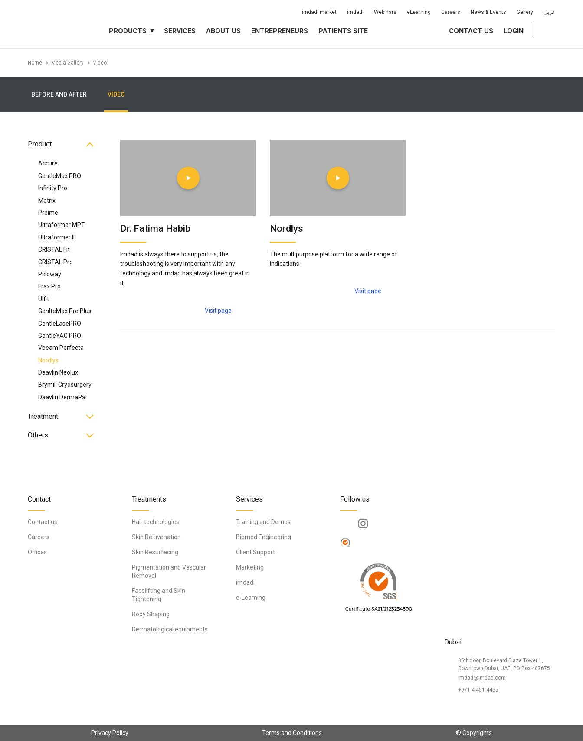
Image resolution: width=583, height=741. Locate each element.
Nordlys (48, 360)
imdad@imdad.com (482, 678)
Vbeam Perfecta (61, 347)
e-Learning (250, 597)
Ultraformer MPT (61, 224)
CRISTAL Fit (54, 249)
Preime (48, 212)
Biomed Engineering (263, 537)
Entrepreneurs (279, 31)
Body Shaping (151, 614)
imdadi (355, 12)
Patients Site (343, 31)
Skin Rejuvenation (156, 537)
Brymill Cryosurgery (65, 384)
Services (180, 31)
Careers (450, 12)
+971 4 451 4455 (478, 690)
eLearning (419, 12)
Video (100, 63)
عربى (549, 12)
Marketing (250, 567)
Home (35, 63)
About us (223, 31)
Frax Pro (49, 286)
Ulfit (43, 298)
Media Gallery (67, 63)
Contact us (471, 31)
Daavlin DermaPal (62, 397)
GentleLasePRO (59, 323)
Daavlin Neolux (58, 372)
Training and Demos (263, 521)
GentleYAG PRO (59, 335)
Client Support (255, 552)
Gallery (525, 12)
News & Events (488, 12)
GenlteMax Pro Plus (65, 310)
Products (128, 31)
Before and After (59, 94)
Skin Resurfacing (155, 552)
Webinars (385, 12)
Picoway (49, 274)
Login (514, 31)
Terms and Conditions (292, 732)
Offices (37, 552)
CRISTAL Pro (55, 262)
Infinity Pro (52, 187)
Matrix (47, 200)
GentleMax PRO (59, 175)
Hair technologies (155, 521)
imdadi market (319, 12)
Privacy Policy (109, 732)
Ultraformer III (57, 237)
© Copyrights (474, 732)
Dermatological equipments (170, 629)
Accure (48, 163)
